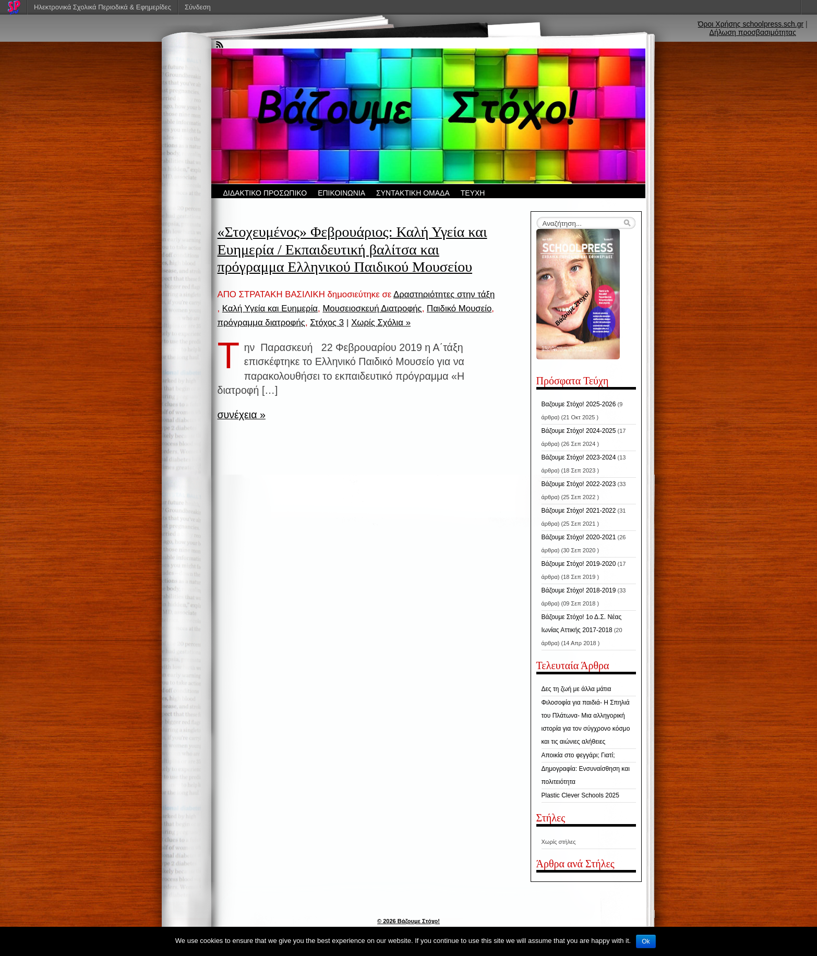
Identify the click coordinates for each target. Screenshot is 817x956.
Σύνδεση (198, 7)
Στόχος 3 (327, 323)
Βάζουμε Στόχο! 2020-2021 (579, 537)
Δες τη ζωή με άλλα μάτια (576, 689)
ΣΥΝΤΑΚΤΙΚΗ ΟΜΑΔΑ (413, 193)
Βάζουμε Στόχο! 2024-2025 (579, 430)
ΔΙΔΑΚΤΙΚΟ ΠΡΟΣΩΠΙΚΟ (265, 193)
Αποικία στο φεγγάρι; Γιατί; (578, 755)
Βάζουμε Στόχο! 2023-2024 (579, 457)
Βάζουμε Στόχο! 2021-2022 (579, 510)
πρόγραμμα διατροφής (261, 323)
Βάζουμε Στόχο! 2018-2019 (579, 590)
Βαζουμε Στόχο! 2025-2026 (579, 404)
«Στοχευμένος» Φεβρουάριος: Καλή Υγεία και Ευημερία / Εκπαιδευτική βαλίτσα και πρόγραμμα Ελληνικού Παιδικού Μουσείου (352, 249)
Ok (646, 941)
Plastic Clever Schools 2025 (580, 795)
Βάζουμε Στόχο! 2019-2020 (579, 563)
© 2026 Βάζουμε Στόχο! (408, 921)
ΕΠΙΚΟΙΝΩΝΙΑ (341, 193)
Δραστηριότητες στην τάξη (444, 294)
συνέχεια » (242, 414)
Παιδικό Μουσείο (459, 308)
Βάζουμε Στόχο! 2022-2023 (579, 484)
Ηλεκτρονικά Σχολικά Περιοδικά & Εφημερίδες (102, 7)
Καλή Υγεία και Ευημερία (270, 308)
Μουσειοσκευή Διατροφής (372, 308)
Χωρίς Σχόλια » (381, 323)
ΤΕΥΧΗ (473, 193)
